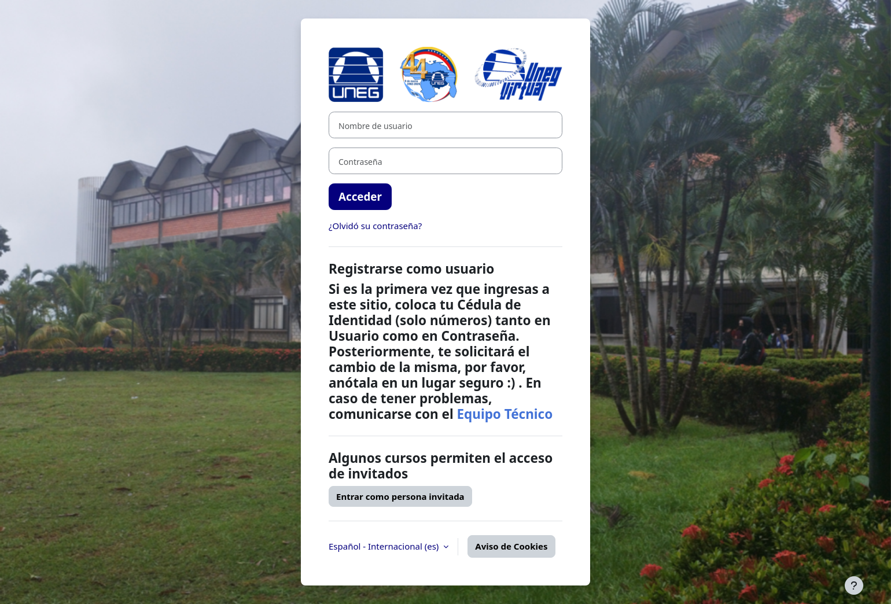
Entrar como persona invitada (400, 496)
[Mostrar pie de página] (854, 585)
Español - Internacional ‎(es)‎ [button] (385, 546)
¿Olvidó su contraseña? (375, 225)
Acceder (360, 196)
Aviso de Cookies (511, 546)
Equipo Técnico (504, 414)
